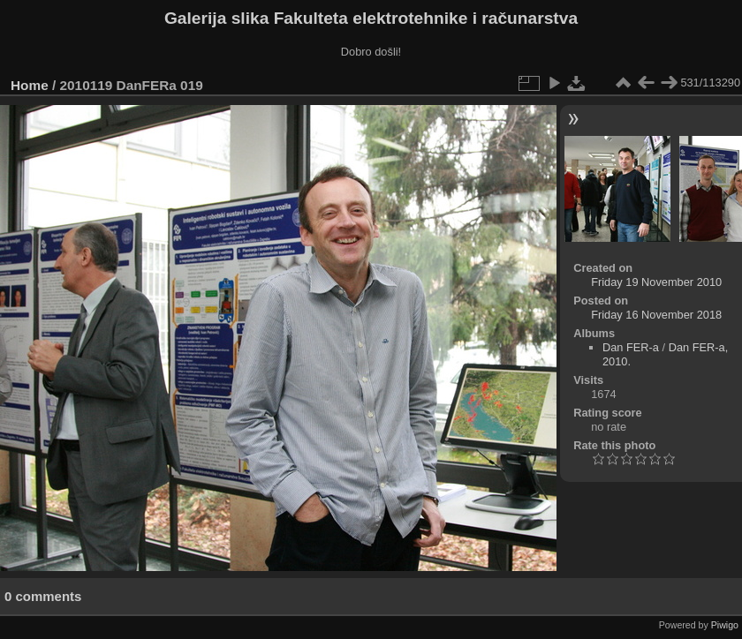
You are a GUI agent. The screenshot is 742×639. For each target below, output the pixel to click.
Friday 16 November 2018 (656, 314)
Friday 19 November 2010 (656, 282)
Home (30, 85)
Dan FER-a (630, 347)
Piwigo (724, 625)
